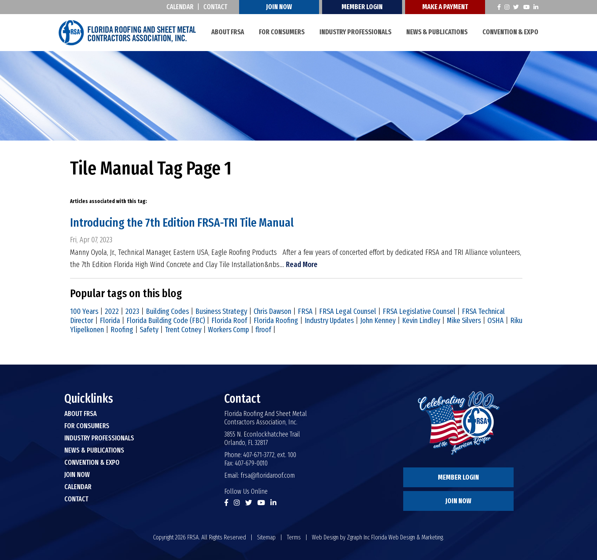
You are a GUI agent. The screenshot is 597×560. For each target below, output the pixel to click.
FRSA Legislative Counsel (419, 311)
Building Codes (167, 311)
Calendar (180, 7)
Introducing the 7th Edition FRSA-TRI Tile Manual (182, 222)
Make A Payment (445, 7)
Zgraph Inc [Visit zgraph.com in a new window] (358, 537)
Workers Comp (228, 329)
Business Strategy (221, 311)
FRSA (305, 311)
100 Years (84, 311)
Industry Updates (329, 320)
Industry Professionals (355, 32)
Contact (216, 7)
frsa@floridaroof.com (268, 475)
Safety (149, 329)
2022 (112, 311)
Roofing (121, 329)
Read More (302, 264)
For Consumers (282, 32)
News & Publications (437, 32)
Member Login (362, 7)
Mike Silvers (464, 320)
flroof (263, 329)
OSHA (495, 320)
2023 (132, 311)
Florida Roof (229, 320)
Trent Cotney (183, 329)
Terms (294, 537)
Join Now (279, 7)
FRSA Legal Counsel (347, 311)
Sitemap (266, 537)
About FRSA (227, 32)
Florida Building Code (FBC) (165, 320)
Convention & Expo (510, 32)
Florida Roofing (276, 320)
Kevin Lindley (421, 320)
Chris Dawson (272, 311)
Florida (110, 320)
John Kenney (378, 320)
